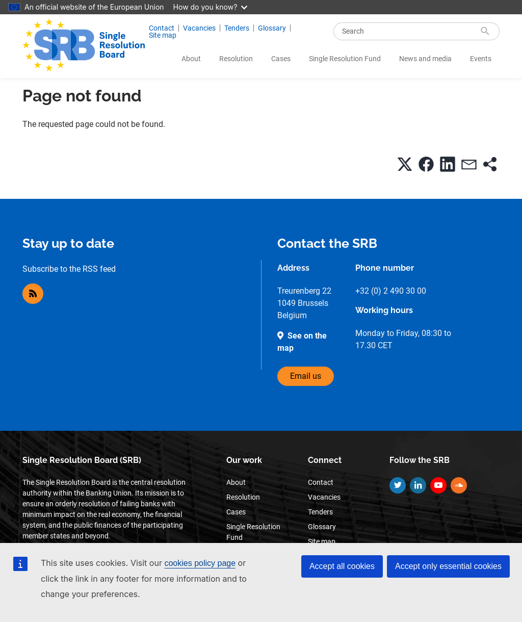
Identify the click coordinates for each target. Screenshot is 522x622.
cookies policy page (200, 563)
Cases (281, 59)
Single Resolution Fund (345, 59)
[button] (405, 164)
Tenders (236, 28)
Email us (305, 376)
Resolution (236, 59)
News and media (425, 59)
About (191, 59)
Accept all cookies (342, 566)
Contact (161, 28)
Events (480, 59)
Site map (162, 35)
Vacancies (199, 28)
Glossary (272, 28)
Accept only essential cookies (448, 566)
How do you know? (210, 7)
